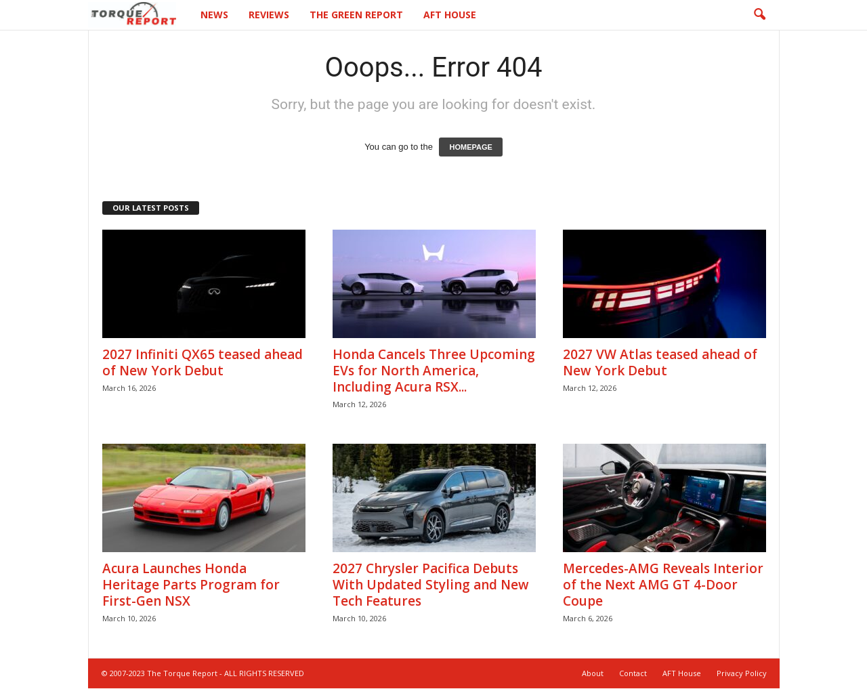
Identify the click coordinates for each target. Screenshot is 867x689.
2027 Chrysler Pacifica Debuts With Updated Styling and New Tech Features (431, 585)
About (593, 674)
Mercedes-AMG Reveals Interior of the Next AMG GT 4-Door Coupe (663, 585)
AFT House (449, 14)
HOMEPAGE (470, 148)
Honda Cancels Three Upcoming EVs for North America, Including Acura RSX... (434, 371)
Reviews (269, 14)
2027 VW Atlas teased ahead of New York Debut (660, 363)
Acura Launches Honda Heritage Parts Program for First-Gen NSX (191, 585)
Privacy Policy (742, 674)
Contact (633, 674)
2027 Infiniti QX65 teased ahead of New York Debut (202, 363)
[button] (759, 15)
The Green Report (356, 14)
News (214, 14)
